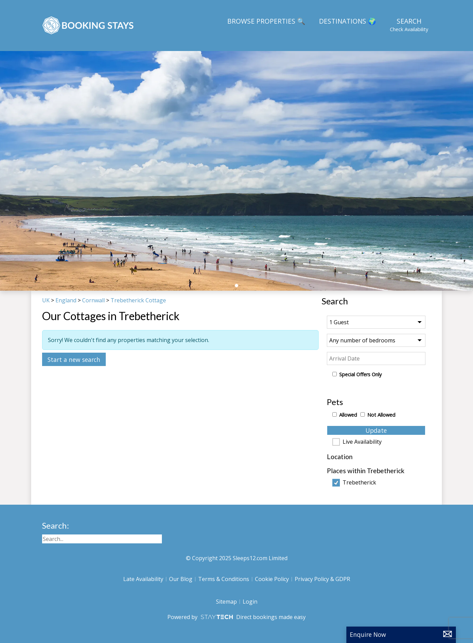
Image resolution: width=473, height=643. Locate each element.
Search (409, 24)
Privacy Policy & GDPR (322, 579)
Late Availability (143, 579)
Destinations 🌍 (347, 21)
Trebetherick (359, 482)
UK (46, 300)
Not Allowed (381, 415)
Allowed (348, 415)
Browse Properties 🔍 (266, 21)
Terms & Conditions (223, 579)
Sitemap (226, 601)
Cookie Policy (272, 579)
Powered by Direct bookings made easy (236, 617)
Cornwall (93, 300)
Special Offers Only (360, 374)
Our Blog (180, 579)
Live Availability (362, 442)
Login (250, 601)
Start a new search (74, 359)
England (65, 300)
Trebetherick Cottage (138, 300)
